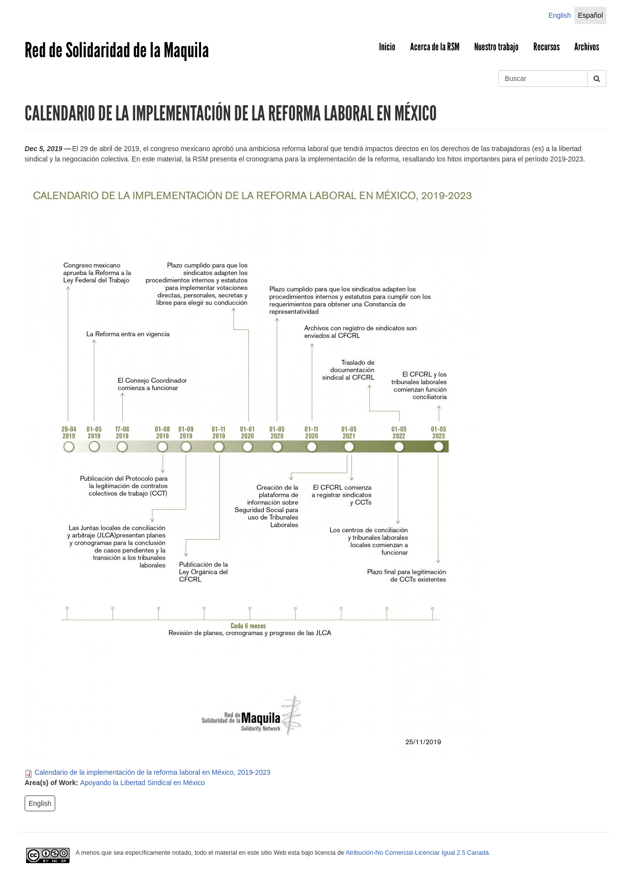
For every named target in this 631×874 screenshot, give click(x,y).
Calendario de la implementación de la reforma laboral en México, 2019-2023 (153, 772)
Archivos (586, 46)
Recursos (546, 46)
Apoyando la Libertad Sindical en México (142, 783)
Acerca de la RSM (434, 46)
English (559, 15)
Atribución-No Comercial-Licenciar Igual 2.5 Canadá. (418, 852)
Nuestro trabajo (496, 46)
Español (590, 15)
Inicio (387, 46)
